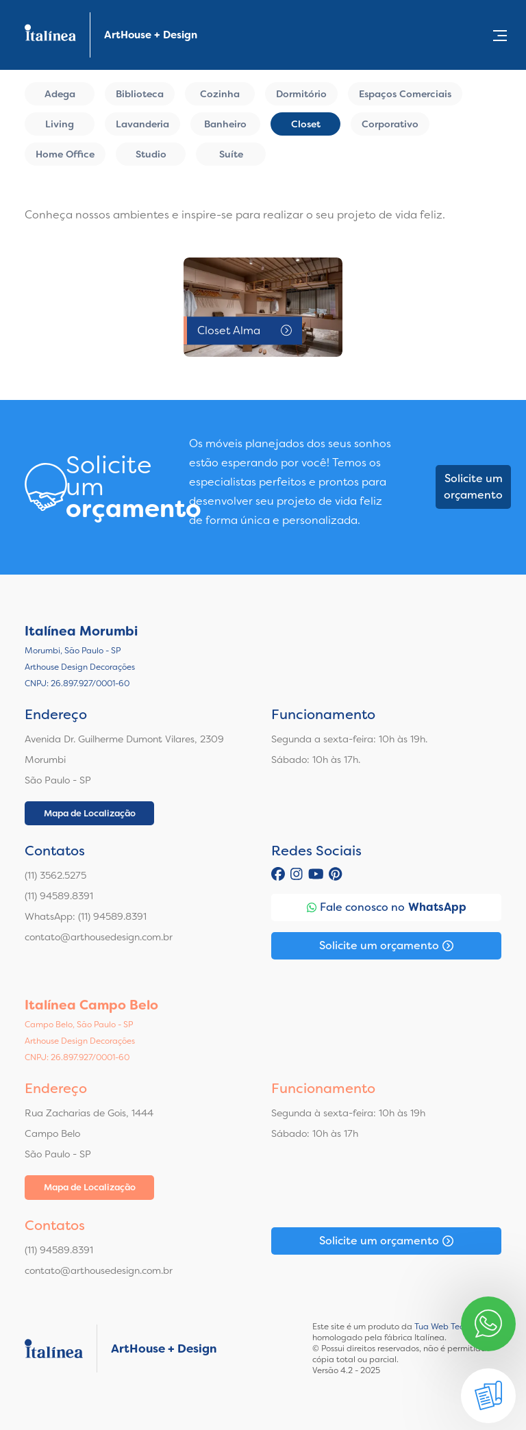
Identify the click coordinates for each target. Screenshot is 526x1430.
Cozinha (220, 94)
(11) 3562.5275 (55, 875)
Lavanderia (142, 124)
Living (59, 124)
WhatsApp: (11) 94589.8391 (86, 916)
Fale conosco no (386, 907)
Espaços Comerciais (405, 94)
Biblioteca (140, 94)
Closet (306, 124)
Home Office (65, 154)
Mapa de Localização (90, 813)
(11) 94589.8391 (59, 896)
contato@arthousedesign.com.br (99, 937)
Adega (60, 94)
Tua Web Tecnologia (453, 1326)
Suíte (231, 154)
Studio (151, 154)
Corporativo (390, 124)
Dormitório (301, 94)
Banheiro (225, 124)
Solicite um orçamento (473, 486)
